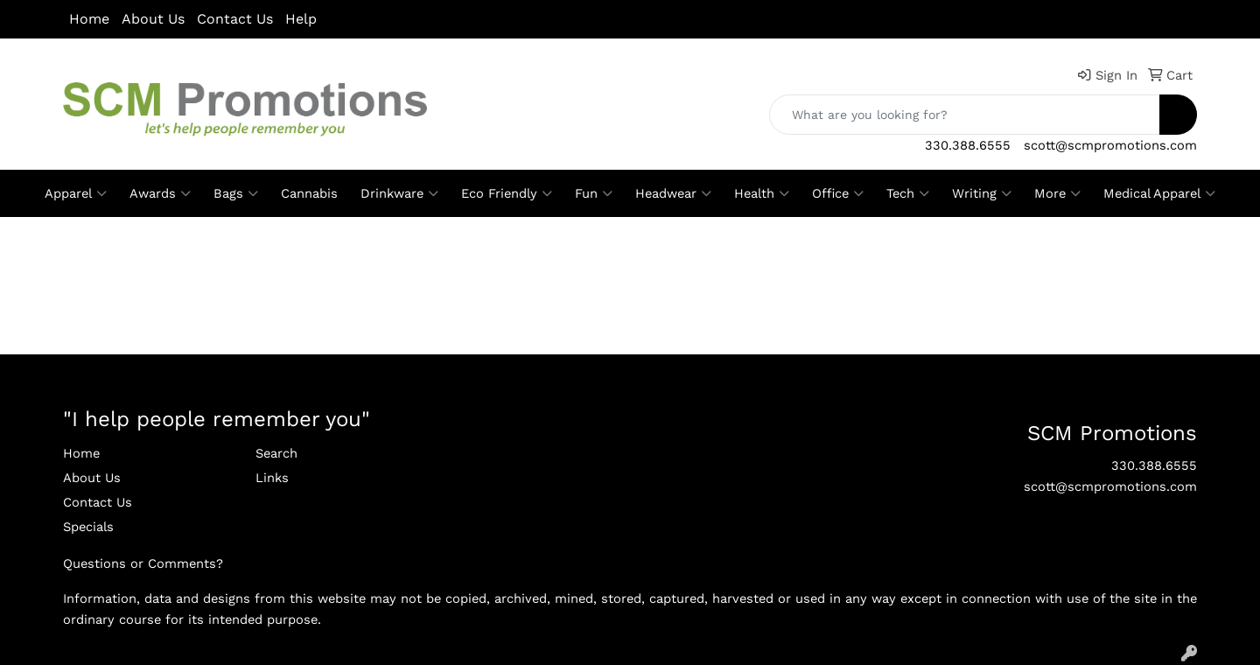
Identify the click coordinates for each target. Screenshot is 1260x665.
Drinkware (399, 193)
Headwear (673, 193)
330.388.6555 (968, 145)
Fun (593, 193)
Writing (982, 193)
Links (272, 478)
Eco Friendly (506, 193)
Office (838, 193)
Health (761, 193)
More (1057, 193)
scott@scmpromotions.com (1110, 145)
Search (277, 453)
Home (89, 18)
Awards (160, 193)
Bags (236, 193)
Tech (907, 193)
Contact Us (235, 18)
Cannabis (309, 193)
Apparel (76, 193)
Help (301, 18)
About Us (153, 18)
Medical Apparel (1159, 193)
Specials (88, 527)
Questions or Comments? (143, 563)
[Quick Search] (964, 114)
